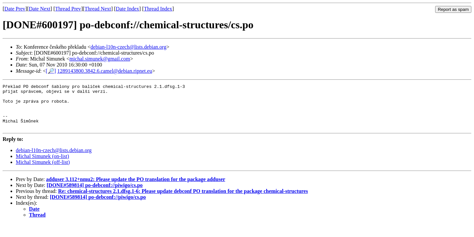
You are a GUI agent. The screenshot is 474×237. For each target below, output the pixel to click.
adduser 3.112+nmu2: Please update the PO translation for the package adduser (135, 188)
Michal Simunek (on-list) (42, 165)
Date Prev (14, 9)
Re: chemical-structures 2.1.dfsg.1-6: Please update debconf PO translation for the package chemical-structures (183, 200)
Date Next (39, 9)
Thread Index (158, 9)
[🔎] (51, 71)
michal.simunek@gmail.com (99, 59)
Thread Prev (68, 9)
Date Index (127, 9)
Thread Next (98, 9)
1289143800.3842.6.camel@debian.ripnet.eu (104, 71)
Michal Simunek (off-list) (43, 171)
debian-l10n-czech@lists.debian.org (128, 47)
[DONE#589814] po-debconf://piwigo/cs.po (95, 194)
